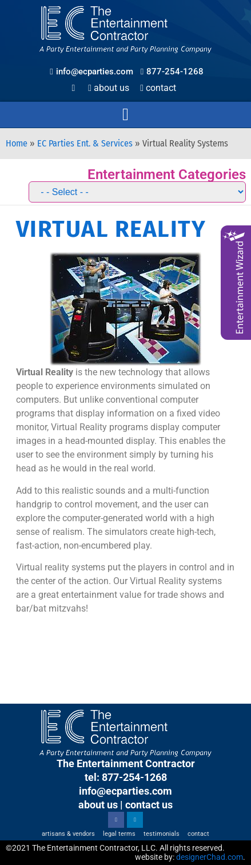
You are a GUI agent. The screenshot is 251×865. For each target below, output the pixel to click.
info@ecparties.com (125, 791)
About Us (108, 87)
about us (98, 805)
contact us (149, 805)
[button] (125, 115)
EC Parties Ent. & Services (85, 143)
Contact (158, 87)
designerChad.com (209, 857)
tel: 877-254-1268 (126, 777)
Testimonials (162, 834)
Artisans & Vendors (68, 834)
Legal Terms (119, 834)
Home (16, 143)
